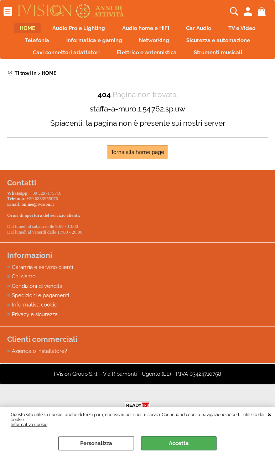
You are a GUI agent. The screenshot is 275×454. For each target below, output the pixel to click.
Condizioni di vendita (37, 293)
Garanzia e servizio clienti (42, 274)
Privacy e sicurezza (35, 321)
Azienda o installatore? (39, 358)
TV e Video (250, 29)
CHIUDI (269, 414)
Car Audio (203, 29)
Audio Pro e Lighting (74, 29)
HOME (19, 29)
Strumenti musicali (222, 60)
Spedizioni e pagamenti (40, 302)
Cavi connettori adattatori (61, 60)
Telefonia (31, 44)
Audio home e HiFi (145, 29)
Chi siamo (24, 283)
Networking (156, 44)
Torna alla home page (137, 161)
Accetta (179, 443)
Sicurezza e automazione (225, 44)
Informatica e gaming (92, 44)
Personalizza (96, 443)
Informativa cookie (29, 424)
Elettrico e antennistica (147, 60)
